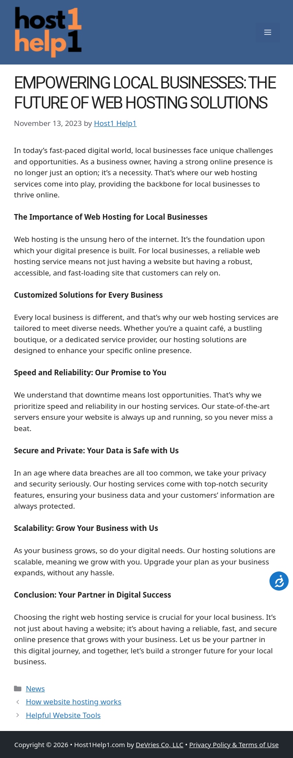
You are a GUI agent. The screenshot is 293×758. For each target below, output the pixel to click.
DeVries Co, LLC (159, 744)
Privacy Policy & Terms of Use (234, 744)
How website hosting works (73, 702)
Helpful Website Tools (63, 715)
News (35, 688)
